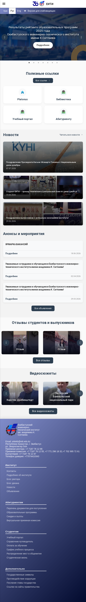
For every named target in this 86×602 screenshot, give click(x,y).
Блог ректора (13, 479)
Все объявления (43, 308)
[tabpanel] (43, 37)
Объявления (13, 491)
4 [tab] (43, 62)
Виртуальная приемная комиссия (23, 520)
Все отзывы (43, 360)
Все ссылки (43, 80)
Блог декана (13, 483)
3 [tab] (38, 62)
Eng (19, 11)
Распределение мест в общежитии (24, 553)
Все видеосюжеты (43, 411)
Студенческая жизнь (17, 557)
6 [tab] (52, 62)
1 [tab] (29, 62)
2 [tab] (33, 62)
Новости (11, 487)
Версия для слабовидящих (39, 11)
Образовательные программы (22, 512)
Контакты (11, 471)
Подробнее (43, 45)
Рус (12, 11)
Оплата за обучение (17, 545)
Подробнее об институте (19, 475)
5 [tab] (47, 62)
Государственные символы (20, 574)
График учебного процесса (20, 549)
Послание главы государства (21, 583)
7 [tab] (57, 62)
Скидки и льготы (15, 516)
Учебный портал (15, 537)
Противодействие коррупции (21, 578)
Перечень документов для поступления (26, 508)
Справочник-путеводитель (20, 541)
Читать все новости (71, 135)
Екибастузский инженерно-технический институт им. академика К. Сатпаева (29, 430)
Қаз (5, 11)
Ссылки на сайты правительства (23, 587)
